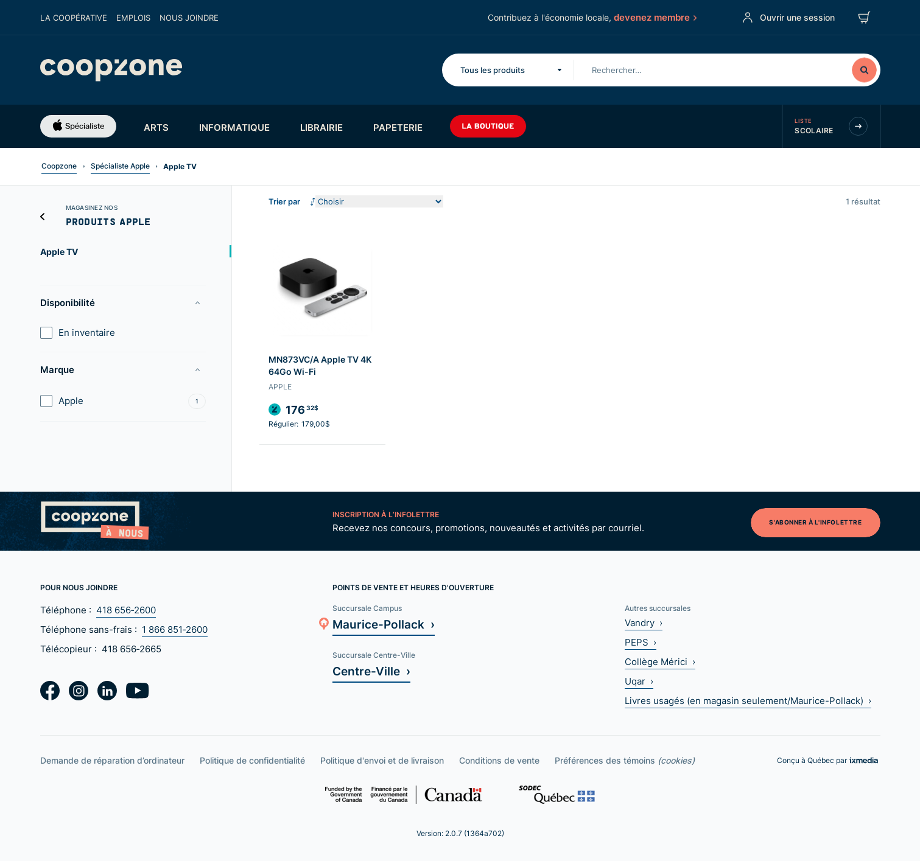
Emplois (133, 17)
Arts (156, 127)
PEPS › (640, 642)
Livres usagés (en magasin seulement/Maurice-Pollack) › (748, 700)
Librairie (321, 127)
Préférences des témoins (625, 760)
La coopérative (73, 17)
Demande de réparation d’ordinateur (112, 760)
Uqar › (639, 681)
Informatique (234, 127)
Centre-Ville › (371, 671)
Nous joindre (189, 17)
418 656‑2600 (126, 610)
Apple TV (59, 251)
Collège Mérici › (660, 661)
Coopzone (59, 166)
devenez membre (654, 17)
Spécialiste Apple (120, 166)
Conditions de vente (499, 760)
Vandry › (643, 622)
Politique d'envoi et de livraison (382, 760)
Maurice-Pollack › (383, 624)
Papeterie (398, 127)
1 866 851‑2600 (175, 629)
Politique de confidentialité (252, 760)
